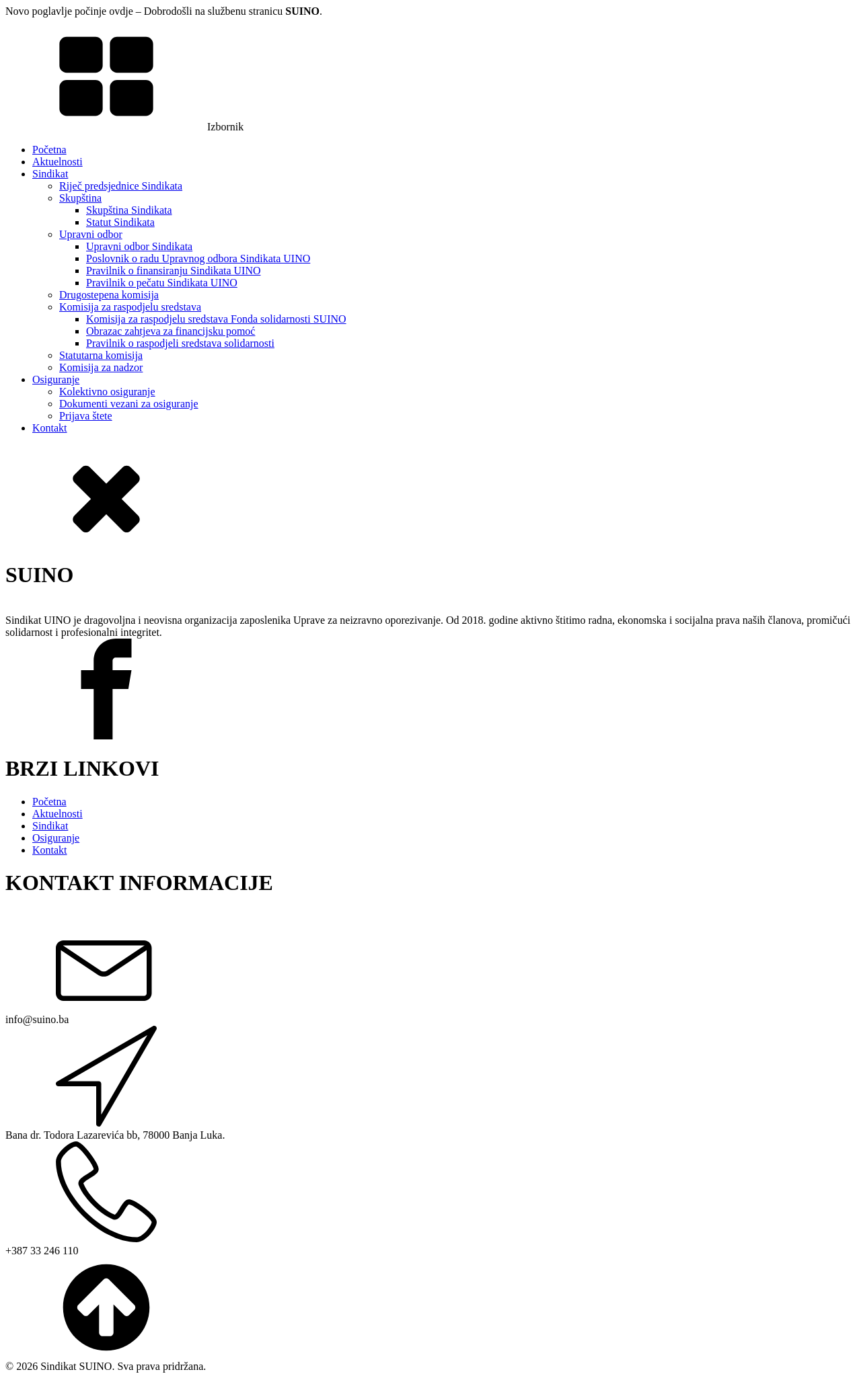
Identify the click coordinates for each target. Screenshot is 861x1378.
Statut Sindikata (120, 222)
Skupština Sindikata (129, 210)
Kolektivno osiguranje (107, 391)
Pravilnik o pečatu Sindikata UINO (161, 282)
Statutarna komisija (101, 355)
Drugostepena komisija (109, 294)
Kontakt (49, 428)
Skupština (80, 198)
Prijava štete (85, 415)
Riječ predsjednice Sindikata (120, 186)
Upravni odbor (90, 234)
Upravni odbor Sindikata (139, 246)
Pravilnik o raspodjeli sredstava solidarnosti (180, 343)
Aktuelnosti (57, 161)
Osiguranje (55, 379)
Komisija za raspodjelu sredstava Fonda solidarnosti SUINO (216, 319)
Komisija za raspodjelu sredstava (130, 307)
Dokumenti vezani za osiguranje (128, 403)
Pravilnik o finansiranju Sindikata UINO (173, 270)
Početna (49, 149)
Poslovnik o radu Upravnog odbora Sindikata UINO (198, 258)
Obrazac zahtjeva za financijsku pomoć (170, 331)
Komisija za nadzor (101, 367)
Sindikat (50, 173)
